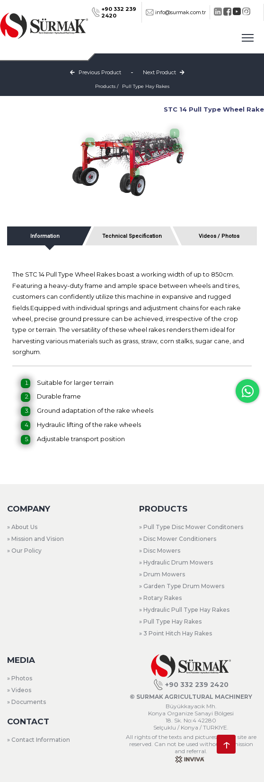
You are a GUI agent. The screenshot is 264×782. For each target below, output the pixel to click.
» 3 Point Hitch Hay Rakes (175, 633)
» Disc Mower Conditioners (177, 538)
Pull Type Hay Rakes (145, 86)
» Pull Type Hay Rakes (170, 621)
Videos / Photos (219, 236)
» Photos (19, 678)
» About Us (22, 526)
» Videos (19, 690)
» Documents (26, 701)
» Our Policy (24, 550)
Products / (106, 86)
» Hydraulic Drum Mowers (176, 562)
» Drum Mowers (162, 574)
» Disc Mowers (159, 550)
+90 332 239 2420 (191, 684)
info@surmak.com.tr (176, 12)
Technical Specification (132, 236)
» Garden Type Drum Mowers (181, 586)
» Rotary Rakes (160, 597)
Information (45, 236)
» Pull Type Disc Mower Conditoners (191, 526)
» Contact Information (38, 739)
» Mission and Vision (35, 538)
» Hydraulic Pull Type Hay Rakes (184, 609)
